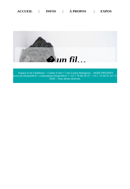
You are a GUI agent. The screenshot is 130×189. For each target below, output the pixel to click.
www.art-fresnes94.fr (25, 75)
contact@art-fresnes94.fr (53, 75)
